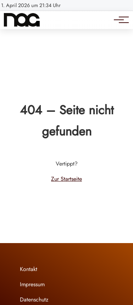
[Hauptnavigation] (119, 20)
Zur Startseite (66, 179)
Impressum (32, 284)
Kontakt (28, 269)
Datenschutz (34, 299)
